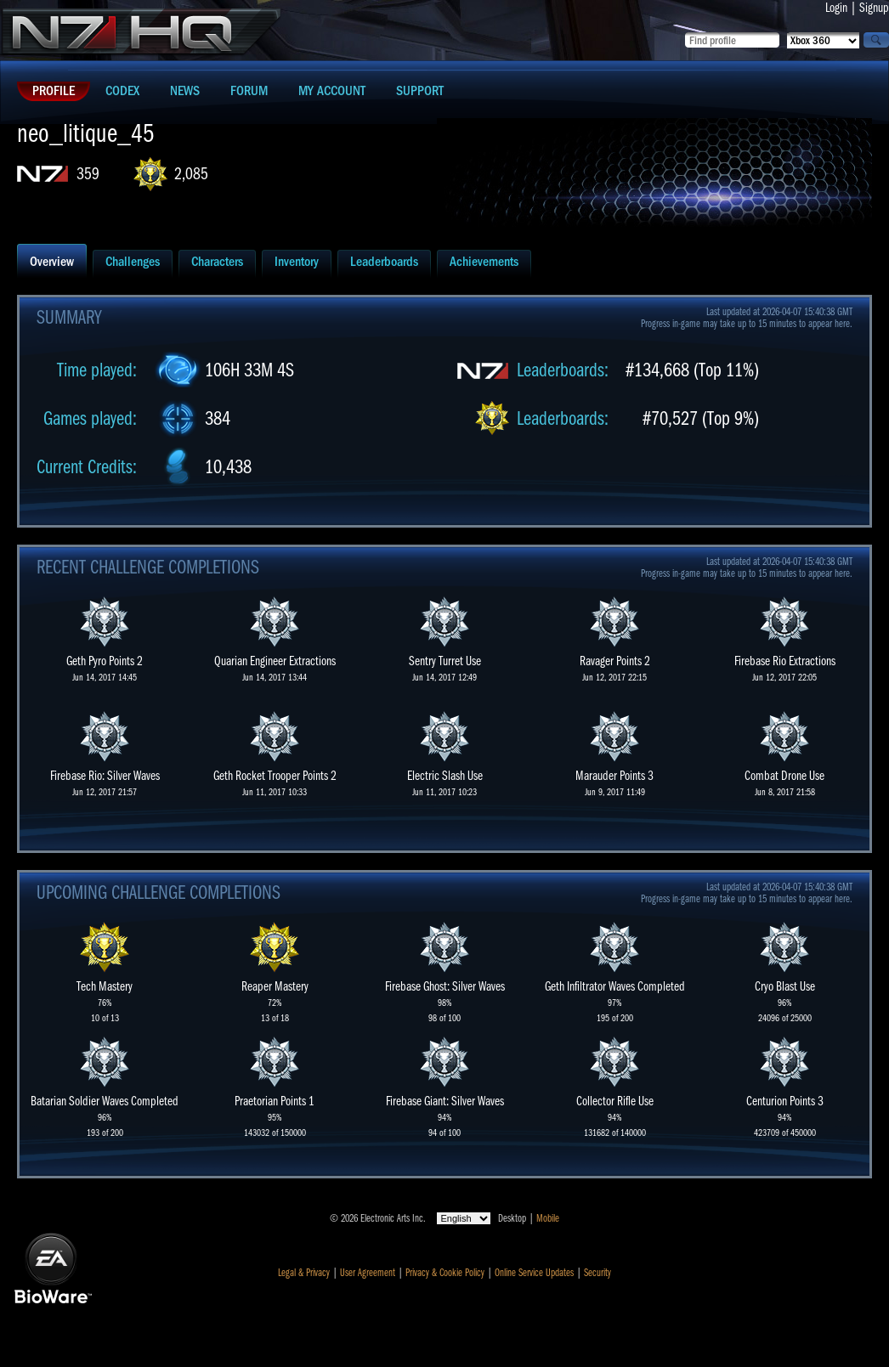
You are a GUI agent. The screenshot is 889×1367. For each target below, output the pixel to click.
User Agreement (367, 1273)
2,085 (191, 174)
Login (836, 7)
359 (87, 174)
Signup (874, 7)
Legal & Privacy (304, 1273)
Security (597, 1273)
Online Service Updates (534, 1273)
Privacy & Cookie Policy (444, 1273)
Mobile (547, 1218)
